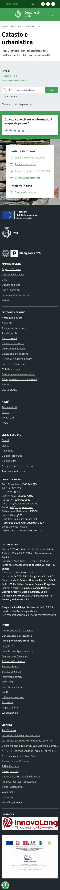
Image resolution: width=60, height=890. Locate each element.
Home (5, 26)
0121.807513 (13, 488)
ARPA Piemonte (10, 766)
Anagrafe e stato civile (14, 328)
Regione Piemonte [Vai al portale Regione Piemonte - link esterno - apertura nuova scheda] (12, 3)
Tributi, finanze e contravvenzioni (19, 379)
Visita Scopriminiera (12, 802)
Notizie (5, 412)
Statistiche (7, 702)
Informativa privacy (12, 677)
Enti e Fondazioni (11, 290)
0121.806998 (14, 492)
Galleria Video (9, 461)
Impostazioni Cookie (12, 687)
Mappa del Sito (10, 707)
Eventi (5, 440)
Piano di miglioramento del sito (18, 641)
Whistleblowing (10, 713)
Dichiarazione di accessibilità (17, 636)
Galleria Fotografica (12, 456)
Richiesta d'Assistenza (13, 661)
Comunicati (8, 417)
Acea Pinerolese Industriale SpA (19, 756)
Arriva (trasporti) (10, 771)
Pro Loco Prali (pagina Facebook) (19, 782)
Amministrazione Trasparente (17, 630)
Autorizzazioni (9, 338)
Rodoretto (7, 797)
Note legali (7, 682)
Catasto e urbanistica (13, 343)
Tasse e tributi (9, 407)
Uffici (4, 279)
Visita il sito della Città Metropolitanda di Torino (27, 740)
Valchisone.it (8, 792)
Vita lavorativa (9, 390)
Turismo (6, 384)
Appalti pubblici (10, 333)
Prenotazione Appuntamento (17, 651)
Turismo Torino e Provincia (15, 761)
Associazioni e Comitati (14, 471)
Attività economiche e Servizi (17, 466)
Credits (5, 692)
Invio (51, 90)
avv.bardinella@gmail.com (23, 611)
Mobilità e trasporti (12, 369)
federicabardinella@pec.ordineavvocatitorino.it (31, 615)
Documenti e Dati (11, 285)
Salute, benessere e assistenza (18, 374)
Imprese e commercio (13, 364)
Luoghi (5, 445)
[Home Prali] (28, 14)
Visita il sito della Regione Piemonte (21, 735)
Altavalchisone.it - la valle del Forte (21, 776)
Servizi (14, 26)
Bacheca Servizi (10, 666)
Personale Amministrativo (15, 295)
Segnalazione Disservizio (15, 656)
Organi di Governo (11, 269)
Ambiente (7, 323)
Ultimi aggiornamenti (13, 697)
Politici (5, 300)
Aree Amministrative (13, 274)
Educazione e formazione (15, 354)
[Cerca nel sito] (51, 14)
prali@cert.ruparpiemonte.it (23, 503)
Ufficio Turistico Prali (12, 787)
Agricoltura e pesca (12, 318)
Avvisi (5, 423)
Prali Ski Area (9, 730)
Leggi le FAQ (8, 646)
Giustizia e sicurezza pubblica (17, 359)
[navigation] (6, 14)
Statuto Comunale (11, 671)
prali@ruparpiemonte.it (21, 507)
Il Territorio (7, 450)
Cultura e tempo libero (13, 348)
